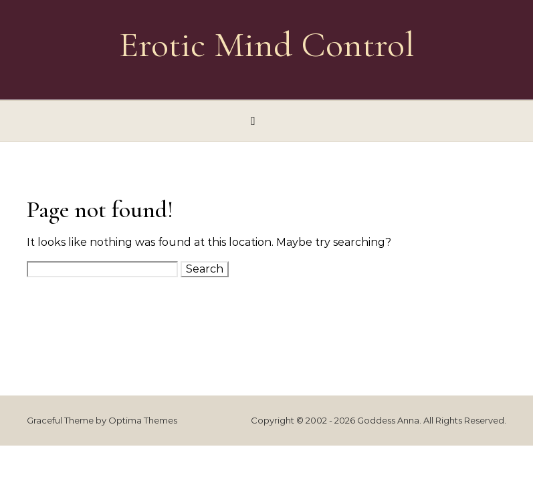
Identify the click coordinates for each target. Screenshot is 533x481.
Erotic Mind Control (267, 44)
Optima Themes (142, 420)
